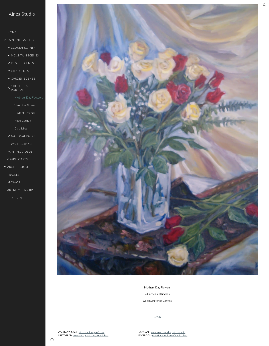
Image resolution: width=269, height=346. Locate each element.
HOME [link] (12, 32)
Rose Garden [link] (23, 120)
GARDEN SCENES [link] (23, 78)
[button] (264, 5)
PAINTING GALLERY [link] (20, 40)
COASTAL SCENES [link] (23, 47)
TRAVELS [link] (13, 174)
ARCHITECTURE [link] (18, 166)
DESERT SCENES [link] (22, 63)
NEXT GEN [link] (14, 197)
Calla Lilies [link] (21, 128)
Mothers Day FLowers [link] (29, 97)
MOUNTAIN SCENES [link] (25, 55)
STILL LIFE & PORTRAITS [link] (19, 87)
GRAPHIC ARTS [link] (17, 159)
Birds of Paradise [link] (25, 113)
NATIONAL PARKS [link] (23, 136)
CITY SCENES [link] (20, 70)
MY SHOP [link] (13, 182)
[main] (157, 294)
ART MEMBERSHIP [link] (20, 190)
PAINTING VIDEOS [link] (20, 151)
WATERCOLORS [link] (21, 143)
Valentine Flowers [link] (26, 105)
